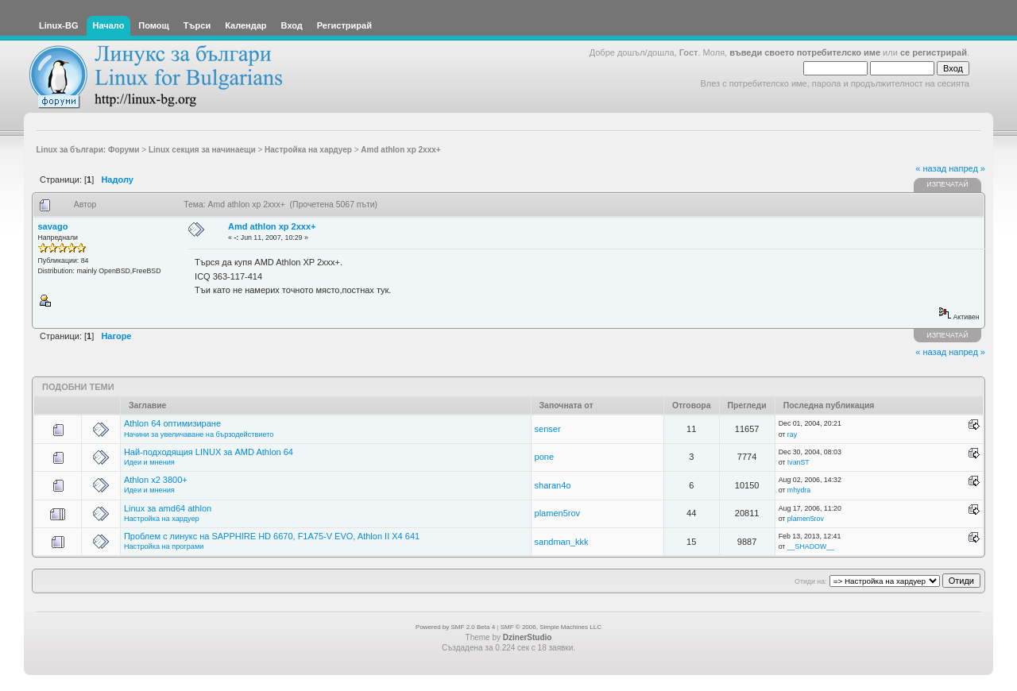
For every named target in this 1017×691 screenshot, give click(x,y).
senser (548, 429)
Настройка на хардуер (161, 519)
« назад (930, 168)
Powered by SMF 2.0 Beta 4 (455, 627)
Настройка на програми (163, 546)
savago (53, 226)
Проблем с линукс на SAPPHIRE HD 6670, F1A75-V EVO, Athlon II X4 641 (272, 536)
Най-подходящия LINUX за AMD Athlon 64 (208, 452)
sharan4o (553, 485)
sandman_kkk (562, 541)
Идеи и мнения (149, 462)
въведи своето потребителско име (804, 52)
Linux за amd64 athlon (167, 508)
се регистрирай (933, 52)
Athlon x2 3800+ (156, 479)
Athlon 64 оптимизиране (172, 423)
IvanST (798, 462)
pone (544, 456)
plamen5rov (557, 513)
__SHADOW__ (810, 546)
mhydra (798, 490)
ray (792, 434)
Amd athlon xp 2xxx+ (271, 226)
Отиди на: (810, 581)
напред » (967, 168)
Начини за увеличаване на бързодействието (199, 434)
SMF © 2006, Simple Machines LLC (551, 627)
